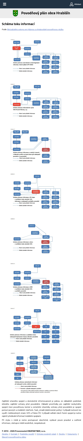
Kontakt (14, 433)
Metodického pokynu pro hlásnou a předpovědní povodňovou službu (35, 29)
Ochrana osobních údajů (46, 433)
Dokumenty (72, 433)
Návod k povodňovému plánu (14, 436)
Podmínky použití (27, 433)
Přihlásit (77, 4)
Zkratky (5, 433)
